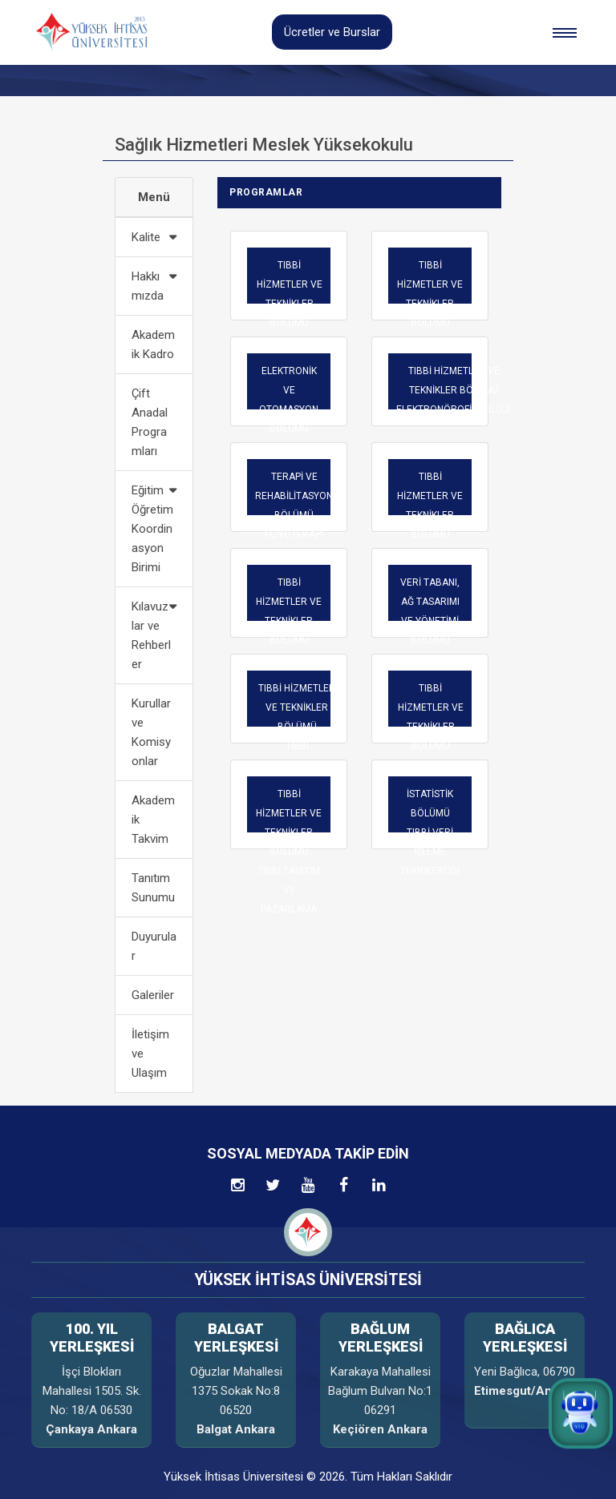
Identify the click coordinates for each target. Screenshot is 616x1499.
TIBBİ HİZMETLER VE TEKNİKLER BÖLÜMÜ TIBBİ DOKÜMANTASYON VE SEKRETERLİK (296, 736)
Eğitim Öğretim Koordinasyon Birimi (152, 528)
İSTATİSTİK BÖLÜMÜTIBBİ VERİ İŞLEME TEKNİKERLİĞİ (430, 832)
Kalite (146, 237)
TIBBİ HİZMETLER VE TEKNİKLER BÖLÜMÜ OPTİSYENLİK (289, 621)
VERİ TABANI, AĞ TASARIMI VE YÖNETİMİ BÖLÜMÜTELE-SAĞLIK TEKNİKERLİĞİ (430, 630)
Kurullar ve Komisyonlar (151, 732)
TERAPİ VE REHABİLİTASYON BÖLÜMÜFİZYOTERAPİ (294, 505)
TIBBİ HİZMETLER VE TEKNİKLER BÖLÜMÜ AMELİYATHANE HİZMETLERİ (289, 313)
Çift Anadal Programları (150, 422)
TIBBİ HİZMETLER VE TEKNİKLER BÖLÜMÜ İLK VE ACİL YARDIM (430, 524)
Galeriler (153, 995)
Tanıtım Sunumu (153, 888)
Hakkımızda (148, 286)
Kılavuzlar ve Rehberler (151, 635)
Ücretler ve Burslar (332, 32)
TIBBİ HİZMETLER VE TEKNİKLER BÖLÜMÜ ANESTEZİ (430, 304)
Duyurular (154, 946)
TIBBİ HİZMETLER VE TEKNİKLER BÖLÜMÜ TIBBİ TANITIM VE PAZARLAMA (289, 851)
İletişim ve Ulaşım (150, 1053)
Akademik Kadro (153, 344)
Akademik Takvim (153, 819)
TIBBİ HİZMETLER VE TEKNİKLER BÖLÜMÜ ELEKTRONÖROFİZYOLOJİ (453, 390)
